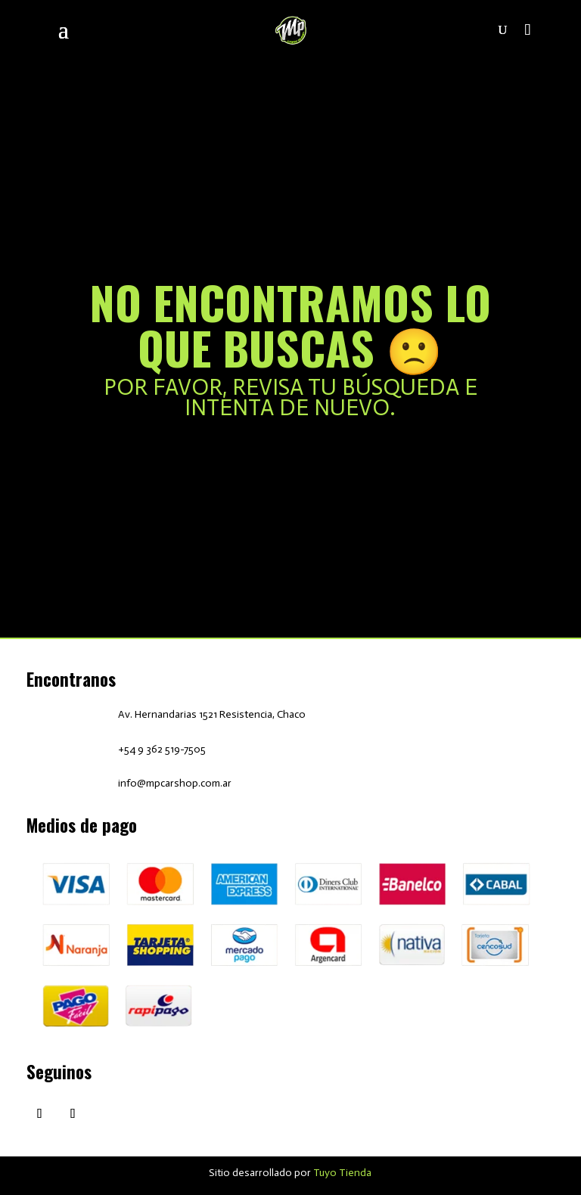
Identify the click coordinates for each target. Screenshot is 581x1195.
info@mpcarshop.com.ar (174, 783)
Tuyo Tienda (342, 1172)
